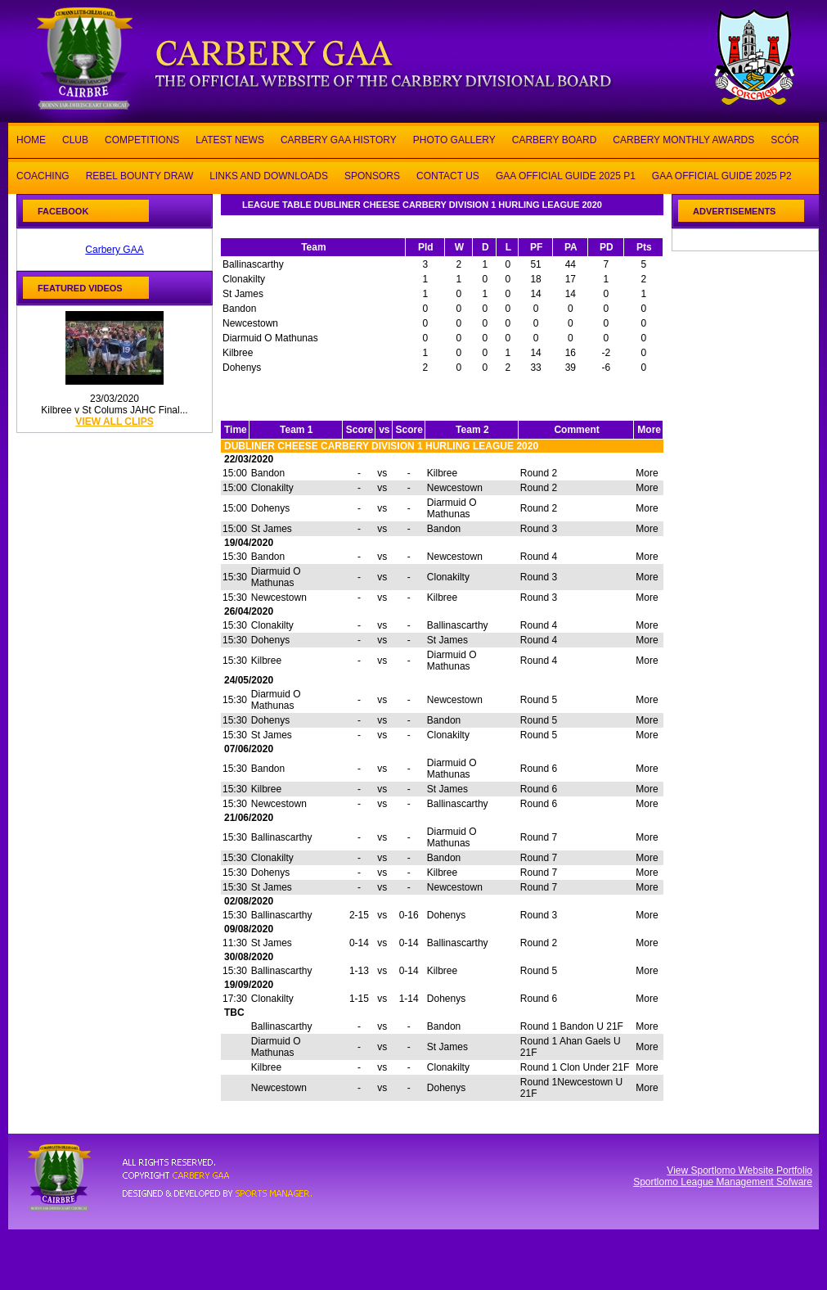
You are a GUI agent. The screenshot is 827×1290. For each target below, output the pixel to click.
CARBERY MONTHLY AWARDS (683, 138)
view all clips (114, 421)
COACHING (43, 174)
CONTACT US (447, 174)
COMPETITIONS (142, 138)
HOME (31, 138)
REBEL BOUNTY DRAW (140, 174)
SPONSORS (372, 174)
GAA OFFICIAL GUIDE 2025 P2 (722, 174)
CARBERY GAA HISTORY (339, 138)
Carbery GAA (114, 249)
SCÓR (785, 138)
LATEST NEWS (230, 138)
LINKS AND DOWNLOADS (268, 174)
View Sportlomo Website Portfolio (739, 1170)
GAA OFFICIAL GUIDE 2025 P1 (566, 174)
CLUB (75, 138)
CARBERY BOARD (554, 138)
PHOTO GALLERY (454, 138)
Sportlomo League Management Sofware (722, 1182)
